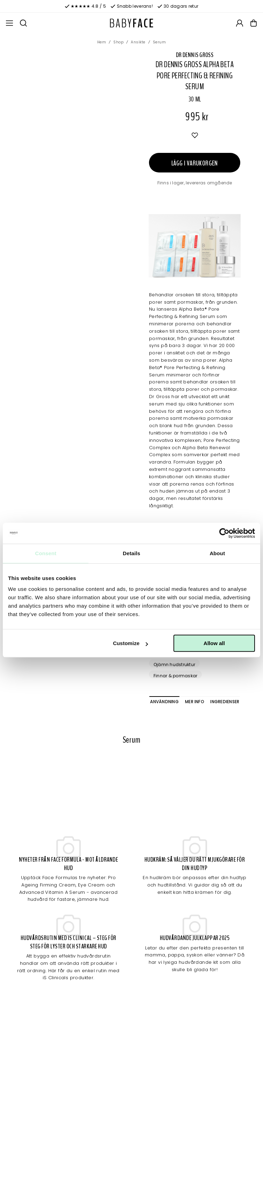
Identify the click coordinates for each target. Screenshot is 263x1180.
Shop (118, 42)
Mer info (194, 702)
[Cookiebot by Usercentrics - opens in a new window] (224, 533)
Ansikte (138, 42)
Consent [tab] (45, 553)
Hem (101, 42)
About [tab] (217, 553)
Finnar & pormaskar (175, 675)
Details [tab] (131, 553)
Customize (130, 643)
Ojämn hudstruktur (174, 664)
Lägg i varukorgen (194, 163)
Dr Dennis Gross (195, 55)
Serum (159, 42)
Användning (164, 702)
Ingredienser (224, 702)
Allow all (214, 643)
